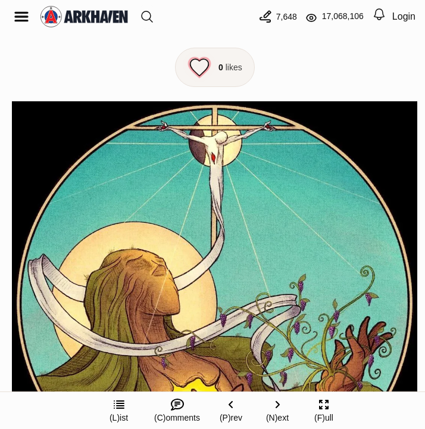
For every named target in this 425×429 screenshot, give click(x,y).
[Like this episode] (215, 67)
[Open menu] (21, 17)
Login (403, 16)
